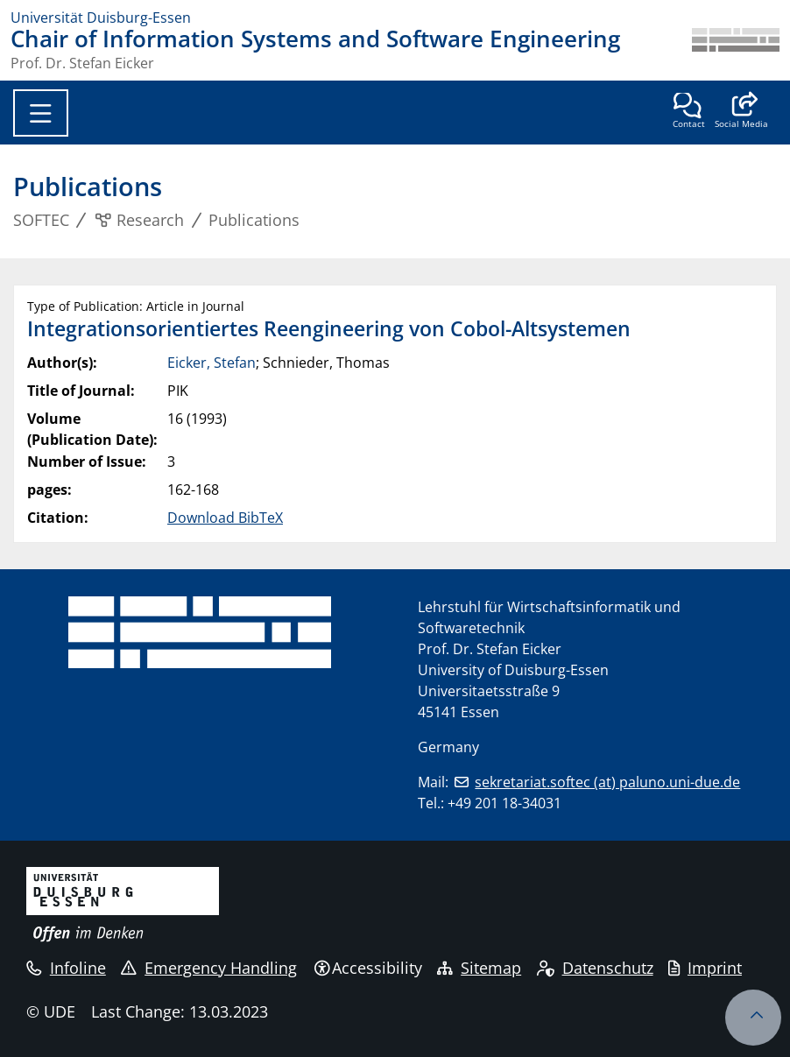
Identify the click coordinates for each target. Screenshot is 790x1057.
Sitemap (479, 967)
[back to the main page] (735, 49)
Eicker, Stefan (211, 362)
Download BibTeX (225, 517)
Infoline (66, 967)
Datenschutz (595, 967)
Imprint (705, 967)
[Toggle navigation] (40, 113)
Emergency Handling (209, 967)
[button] (741, 112)
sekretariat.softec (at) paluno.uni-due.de (607, 782)
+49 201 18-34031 (504, 803)
